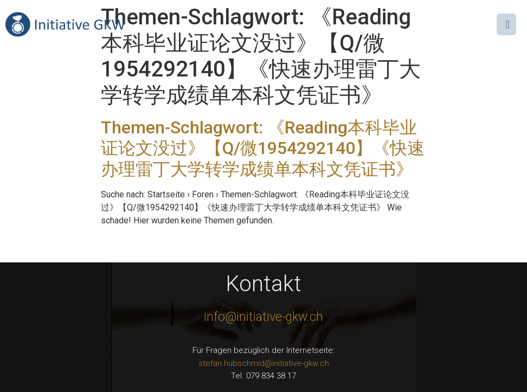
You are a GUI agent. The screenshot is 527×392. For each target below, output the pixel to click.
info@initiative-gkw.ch (263, 317)
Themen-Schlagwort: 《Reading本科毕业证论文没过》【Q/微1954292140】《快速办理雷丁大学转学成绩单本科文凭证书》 (263, 148)
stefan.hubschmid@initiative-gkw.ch (263, 363)
